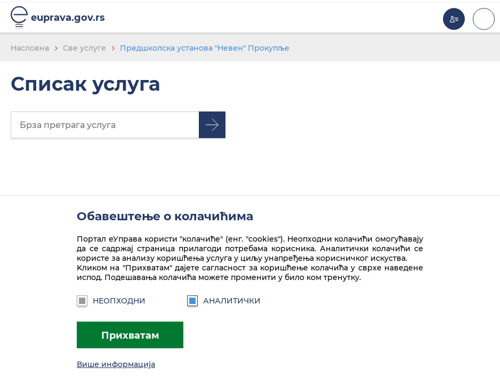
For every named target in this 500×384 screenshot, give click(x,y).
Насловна (30, 48)
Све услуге (84, 48)
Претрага (212, 124)
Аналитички (224, 300)
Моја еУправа (454, 19)
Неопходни (111, 300)
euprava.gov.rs (68, 17)
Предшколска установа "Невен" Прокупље (204, 48)
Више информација (116, 364)
